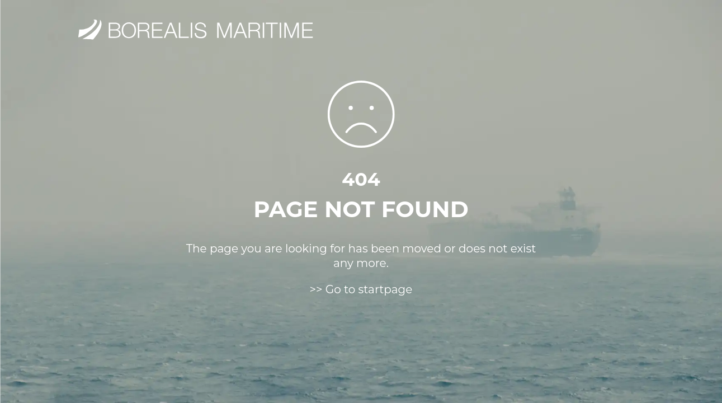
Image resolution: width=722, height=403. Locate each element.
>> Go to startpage (361, 289)
